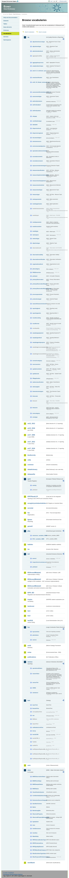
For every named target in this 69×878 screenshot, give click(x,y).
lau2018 (30, 620)
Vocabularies (7, 33)
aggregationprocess (37, 62)
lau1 (28, 611)
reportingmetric (36, 313)
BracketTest (35, 708)
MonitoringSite (36, 810)
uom (29, 765)
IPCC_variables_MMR (38, 539)
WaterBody (35, 836)
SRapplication (36, 378)
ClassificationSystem (38, 792)
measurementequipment (39, 180)
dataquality (31, 474)
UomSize (34, 833)
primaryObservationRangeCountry (39, 288)
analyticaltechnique (37, 66)
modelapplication (37, 204)
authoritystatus (36, 110)
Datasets (5, 20)
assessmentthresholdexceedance (39, 92)
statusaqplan (36, 386)
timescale (35, 396)
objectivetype (36, 243)
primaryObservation (37, 279)
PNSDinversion (36, 272)
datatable (34, 124)
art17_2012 (31, 441)
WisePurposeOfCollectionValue (39, 857)
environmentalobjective (38, 146)
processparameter (37, 294)
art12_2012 (31, 423)
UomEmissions (36, 828)
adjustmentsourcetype (38, 41)
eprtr (29, 479)
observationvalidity (37, 254)
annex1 (34, 558)
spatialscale (35, 373)
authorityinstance (37, 101)
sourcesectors (36, 364)
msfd (29, 645)
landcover (30, 606)
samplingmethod (37, 337)
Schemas (6, 30)
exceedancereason (37, 161)
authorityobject (36, 104)
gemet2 (30, 526)
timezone (34, 407)
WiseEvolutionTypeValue (39, 853)
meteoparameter (36, 199)
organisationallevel (37, 264)
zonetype (34, 417)
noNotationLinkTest (37, 727)
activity (34, 485)
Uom (33, 825)
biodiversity (31, 455)
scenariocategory (37, 360)
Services (5, 36)
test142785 (35, 734)
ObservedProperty (37, 814)
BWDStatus (35, 788)
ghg (28, 531)
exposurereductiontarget (39, 165)
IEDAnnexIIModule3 (34, 579)
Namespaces (7, 40)
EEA (10, 1)
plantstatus (35, 635)
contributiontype (37, 121)
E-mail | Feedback (8, 872)
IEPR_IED (30, 592)
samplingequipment (37, 333)
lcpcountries (35, 631)
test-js (34, 731)
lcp (28, 627)
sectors (34, 639)
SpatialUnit (35, 821)
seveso (29, 662)
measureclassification (38, 170)
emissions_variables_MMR (39, 535)
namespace (35, 235)
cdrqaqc (34, 116)
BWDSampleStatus (37, 784)
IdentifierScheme (37, 803)
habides (30, 544)
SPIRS (34, 688)
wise (29, 770)
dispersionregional (37, 133)
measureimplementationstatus (39, 175)
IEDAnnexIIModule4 (34, 586)
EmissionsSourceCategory (39, 800)
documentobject (36, 137)
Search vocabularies (29, 32)
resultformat (35, 323)
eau (33, 715)
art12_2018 (31, 428)
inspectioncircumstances (39, 562)
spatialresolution (37, 369)
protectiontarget (36, 299)
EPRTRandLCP (32, 496)
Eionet (10, 14)
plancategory (36, 268)
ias (28, 549)
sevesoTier (35, 682)
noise (29, 652)
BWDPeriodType (36, 781)
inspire (29, 599)
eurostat (30, 508)
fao (28, 513)
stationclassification (37, 382)
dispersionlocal (36, 128)
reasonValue (35, 673)
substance (35, 692)
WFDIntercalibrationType (39, 839)
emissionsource (36, 141)
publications (31, 657)
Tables (5, 24)
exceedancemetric (37, 156)
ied (28, 554)
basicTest (35, 705)
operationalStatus (37, 668)
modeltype (35, 231)
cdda (29, 460)
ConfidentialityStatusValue (39, 795)
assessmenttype (36, 96)
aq (28, 37)
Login (51, 1)
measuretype (36, 194)
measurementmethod (38, 185)
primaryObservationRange (39, 284)
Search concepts (42, 32)
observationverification (38, 259)
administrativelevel (37, 51)
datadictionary (32, 469)
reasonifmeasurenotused (39, 303)
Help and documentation (10, 17)
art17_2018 (31, 448)
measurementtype (37, 189)
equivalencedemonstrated (39, 151)
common (30, 464)
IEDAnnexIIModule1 (34, 572)
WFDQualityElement (37, 846)
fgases (29, 519)
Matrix (34, 807)
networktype (35, 238)
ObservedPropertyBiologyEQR (39, 817)
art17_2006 (31, 435)
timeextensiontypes (37, 391)
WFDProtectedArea (37, 843)
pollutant (34, 276)
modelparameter (36, 222)
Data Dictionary (16, 14)
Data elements (7, 27)
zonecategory (36, 413)
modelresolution (36, 226)
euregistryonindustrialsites (36, 503)
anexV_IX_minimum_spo (39, 70)
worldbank (31, 862)
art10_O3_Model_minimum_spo (39, 82)
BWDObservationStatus (38, 776)
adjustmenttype (36, 46)
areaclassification (37, 77)
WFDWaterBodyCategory (39, 850)
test (28, 700)
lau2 (28, 615)
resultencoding (36, 318)
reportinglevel (36, 308)
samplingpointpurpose (38, 342)
